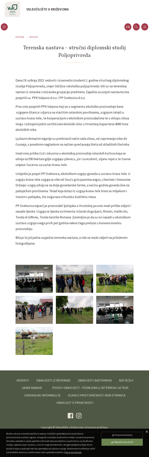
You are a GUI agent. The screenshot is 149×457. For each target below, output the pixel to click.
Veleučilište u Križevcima (69, 427)
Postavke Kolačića (122, 435)
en (128, 27)
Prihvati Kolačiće (122, 442)
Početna (20, 37)
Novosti (33, 37)
